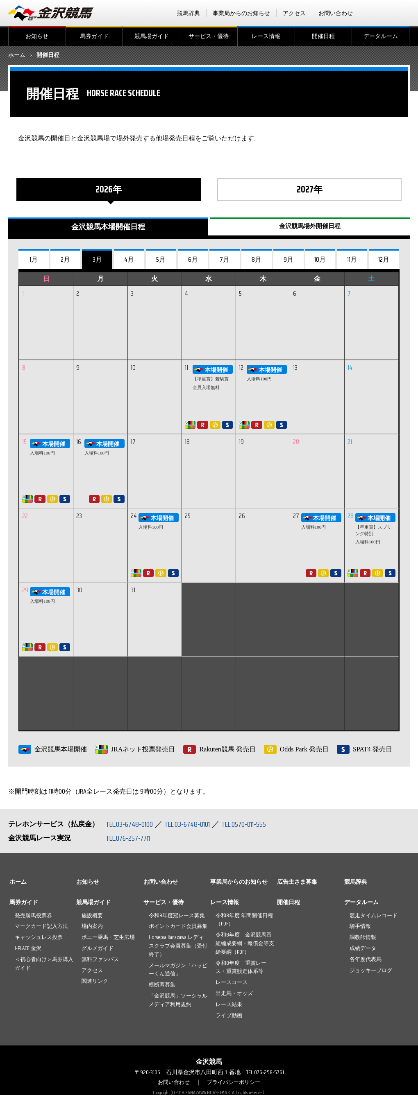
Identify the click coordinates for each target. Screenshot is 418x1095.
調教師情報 (363, 937)
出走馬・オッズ (234, 993)
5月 (161, 259)
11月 (352, 259)
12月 (383, 259)
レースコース (232, 982)
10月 (320, 259)
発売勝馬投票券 (33, 915)
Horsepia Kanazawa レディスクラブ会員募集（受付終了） (178, 946)
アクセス (294, 13)
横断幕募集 (162, 984)
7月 (224, 259)
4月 (129, 259)
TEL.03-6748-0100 (132, 823)
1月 (34, 259)
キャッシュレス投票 (39, 937)
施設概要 (92, 915)
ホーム (16, 55)
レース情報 (266, 36)
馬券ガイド (94, 36)
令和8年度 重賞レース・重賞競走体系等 (241, 967)
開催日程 (323, 36)
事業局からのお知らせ (241, 13)
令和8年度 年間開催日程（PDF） (244, 919)
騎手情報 (360, 926)
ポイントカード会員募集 (178, 926)
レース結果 (229, 1004)
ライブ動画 (229, 1015)
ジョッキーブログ (371, 970)
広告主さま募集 (297, 882)
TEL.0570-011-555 (258, 823)
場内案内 (92, 926)
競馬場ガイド (151, 36)
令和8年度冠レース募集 (177, 915)
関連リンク (95, 981)
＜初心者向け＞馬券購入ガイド (44, 963)
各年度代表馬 (366, 959)
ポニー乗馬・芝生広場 (108, 937)
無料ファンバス (100, 959)
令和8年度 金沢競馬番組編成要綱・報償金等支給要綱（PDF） (245, 943)
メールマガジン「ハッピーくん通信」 (178, 969)
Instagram (404, 13)
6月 (193, 259)
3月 (97, 259)
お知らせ (36, 36)
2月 (65, 259)
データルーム (380, 36)
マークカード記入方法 (41, 926)
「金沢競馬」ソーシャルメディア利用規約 (178, 1000)
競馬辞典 (188, 13)
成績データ (363, 948)
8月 (256, 259)
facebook (372, 13)
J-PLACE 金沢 (28, 948)
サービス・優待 (209, 36)
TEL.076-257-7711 (131, 837)
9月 (288, 259)
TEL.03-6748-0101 (196, 823)
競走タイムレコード (374, 915)
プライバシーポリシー (235, 1081)
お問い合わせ (335, 13)
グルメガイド (98, 948)
